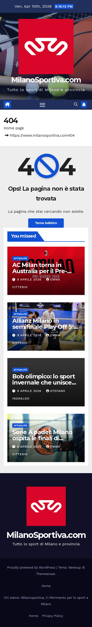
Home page (14, 128)
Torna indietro (46, 223)
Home (46, 586)
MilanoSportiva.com (46, 79)
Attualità (20, 258)
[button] (76, 104)
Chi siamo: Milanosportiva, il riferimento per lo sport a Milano (46, 601)
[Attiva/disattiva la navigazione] (42, 104)
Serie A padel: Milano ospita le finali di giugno (42, 438)
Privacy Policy (52, 616)
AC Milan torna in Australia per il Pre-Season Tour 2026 (39, 271)
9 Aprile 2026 (30, 279)
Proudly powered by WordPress (31, 567)
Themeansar (45, 574)
